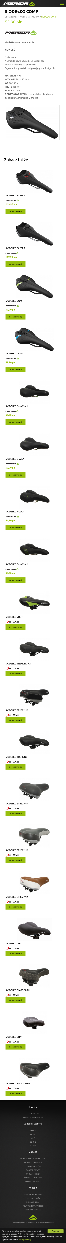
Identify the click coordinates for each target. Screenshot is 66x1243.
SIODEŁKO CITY (14, 943)
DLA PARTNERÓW (33, 1202)
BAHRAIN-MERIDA (33, 1174)
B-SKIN (33, 1146)
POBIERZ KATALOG (33, 1182)
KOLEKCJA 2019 (33, 1114)
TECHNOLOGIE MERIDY (33, 1162)
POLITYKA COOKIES (33, 1210)
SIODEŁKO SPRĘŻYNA (17, 710)
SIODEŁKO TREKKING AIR (18, 663)
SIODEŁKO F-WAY (15, 511)
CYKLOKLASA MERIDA (33, 1178)
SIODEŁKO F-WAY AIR (17, 564)
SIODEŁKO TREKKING (16, 757)
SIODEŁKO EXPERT (15, 195)
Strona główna (11, 17)
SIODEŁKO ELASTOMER (18, 990)
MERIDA (33, 1130)
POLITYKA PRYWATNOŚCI (33, 1206)
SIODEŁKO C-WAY (15, 459)
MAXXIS (33, 1134)
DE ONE (33, 1142)
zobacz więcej (15, 211)
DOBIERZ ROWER (33, 1170)
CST (33, 1138)
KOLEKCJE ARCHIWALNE (33, 1117)
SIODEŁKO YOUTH (15, 617)
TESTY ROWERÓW (33, 1166)
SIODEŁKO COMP (14, 301)
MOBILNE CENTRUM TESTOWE (33, 1159)
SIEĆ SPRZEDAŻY (33, 1198)
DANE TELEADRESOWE (33, 1194)
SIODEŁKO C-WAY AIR (17, 406)
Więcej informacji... (26, 1240)
